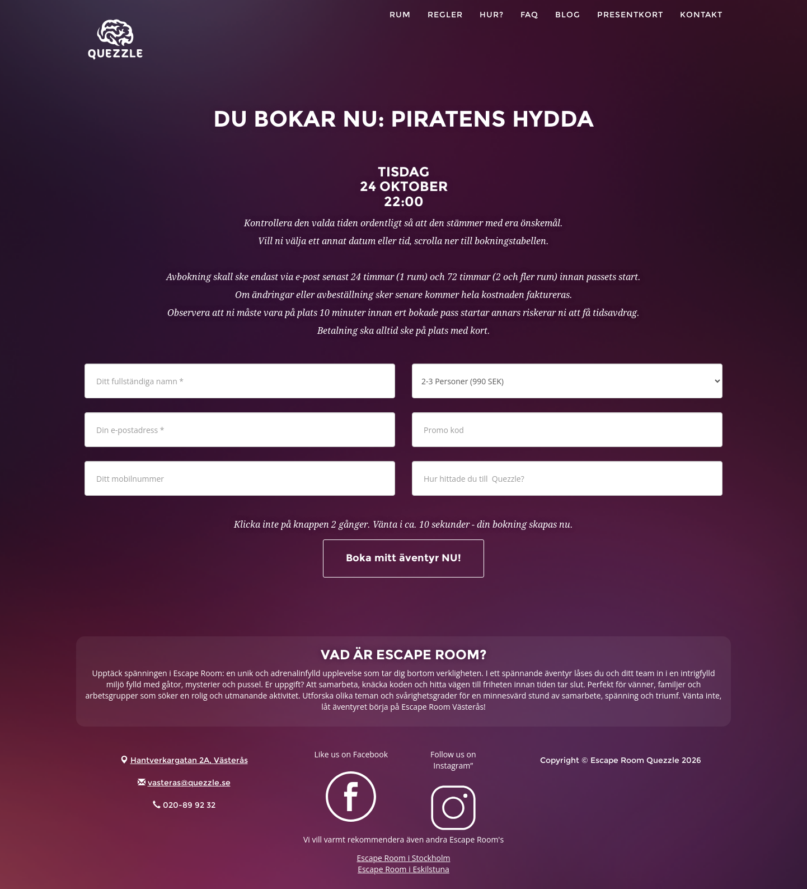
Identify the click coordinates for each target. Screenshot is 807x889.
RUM (400, 28)
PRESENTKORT (630, 28)
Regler (445, 28)
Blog (567, 28)
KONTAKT (701, 28)
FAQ (529, 28)
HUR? (492, 28)
